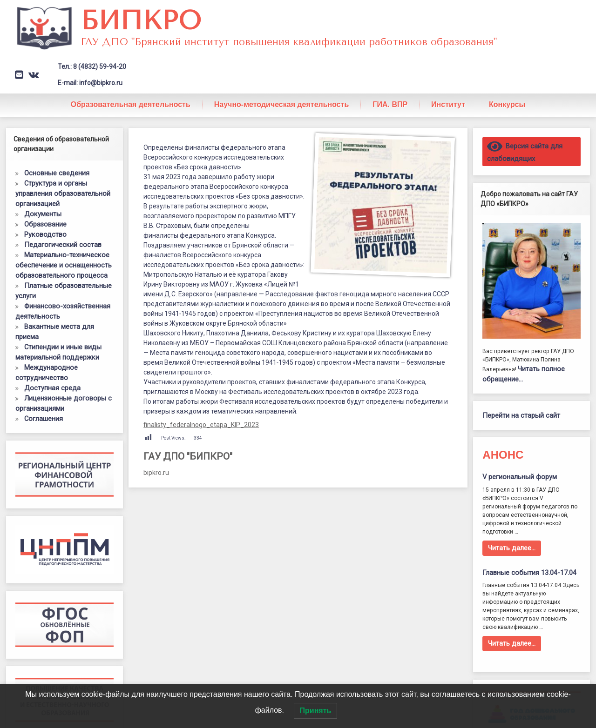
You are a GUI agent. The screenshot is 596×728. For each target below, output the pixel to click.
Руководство (45, 234)
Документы (42, 214)
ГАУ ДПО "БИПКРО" (187, 456)
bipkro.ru (156, 472)
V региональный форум (519, 477)
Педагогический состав (63, 244)
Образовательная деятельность (130, 104)
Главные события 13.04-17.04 (529, 572)
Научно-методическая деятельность (281, 104)
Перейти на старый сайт (521, 415)
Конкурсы (507, 104)
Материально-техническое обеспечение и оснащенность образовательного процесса (63, 265)
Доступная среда (52, 388)
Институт (448, 104)
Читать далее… (511, 548)
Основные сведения (56, 173)
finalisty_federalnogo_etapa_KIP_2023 (201, 424)
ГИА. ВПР (389, 104)
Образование (45, 224)
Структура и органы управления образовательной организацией (62, 193)
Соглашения (43, 418)
